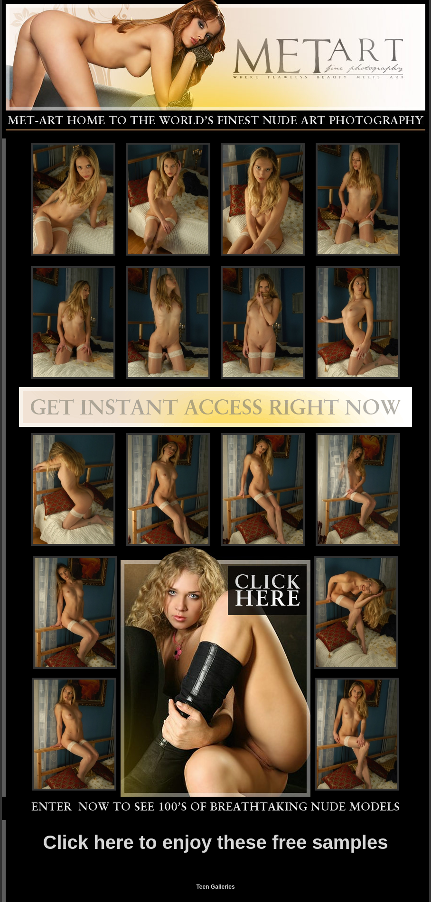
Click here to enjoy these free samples (215, 842)
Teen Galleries (215, 887)
